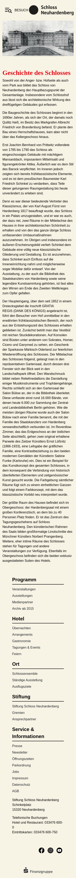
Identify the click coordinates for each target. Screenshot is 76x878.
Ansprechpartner (24, 719)
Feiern (16, 654)
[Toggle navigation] (8, 10)
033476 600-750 (46, 832)
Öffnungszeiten (23, 759)
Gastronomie (21, 641)
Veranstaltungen (24, 589)
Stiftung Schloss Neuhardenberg (35, 706)
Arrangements (22, 634)
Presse (17, 746)
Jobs (15, 771)
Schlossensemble (24, 673)
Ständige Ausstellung (27, 680)
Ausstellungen (22, 595)
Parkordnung (21, 765)
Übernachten (21, 628)
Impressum (20, 778)
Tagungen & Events (26, 647)
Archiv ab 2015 (23, 608)
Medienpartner (22, 602)
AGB (15, 791)
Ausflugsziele (21, 686)
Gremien (18, 712)
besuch (21, 10)
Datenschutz (21, 784)
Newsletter (20, 752)
